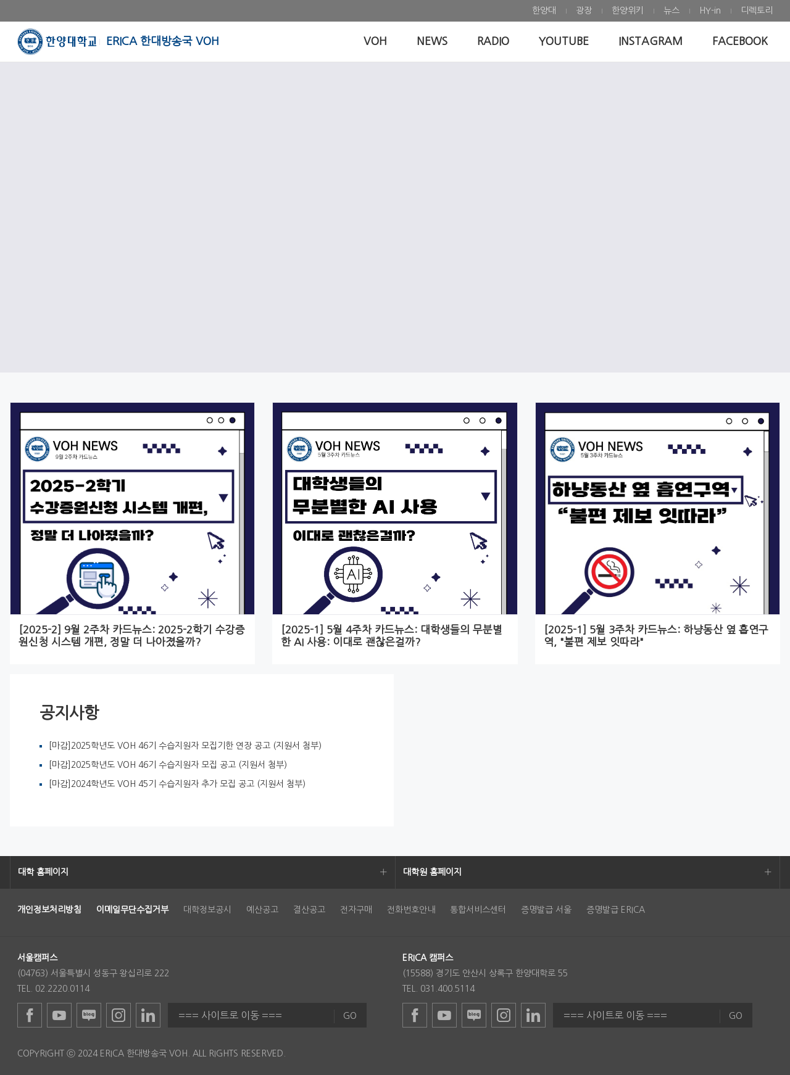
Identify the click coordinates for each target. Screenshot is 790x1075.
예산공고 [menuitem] (262, 909)
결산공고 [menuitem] (309, 909)
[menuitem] (544, 10)
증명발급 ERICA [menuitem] (615, 909)
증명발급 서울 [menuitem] (546, 909)
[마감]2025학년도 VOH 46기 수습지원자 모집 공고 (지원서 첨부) (168, 764)
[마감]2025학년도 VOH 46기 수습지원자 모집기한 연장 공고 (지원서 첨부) (185, 745)
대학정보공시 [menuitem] (207, 909)
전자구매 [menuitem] (356, 909)
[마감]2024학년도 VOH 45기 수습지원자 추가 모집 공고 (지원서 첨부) (177, 784)
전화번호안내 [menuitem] (411, 909)
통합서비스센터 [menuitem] (478, 909)
